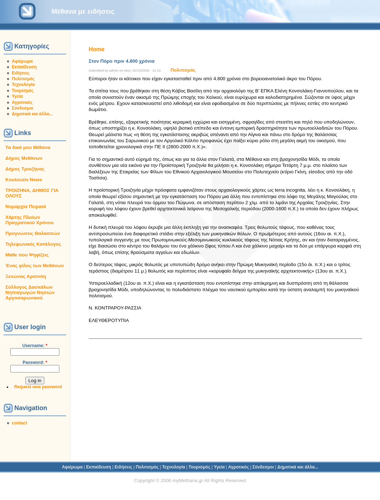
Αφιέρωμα (22, 61)
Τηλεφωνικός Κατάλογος (33, 244)
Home (96, 49)
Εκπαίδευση (24, 66)
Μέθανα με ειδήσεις (82, 11)
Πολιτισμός (23, 78)
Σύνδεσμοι (22, 108)
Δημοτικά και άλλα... (32, 113)
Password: (35, 362)
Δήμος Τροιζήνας (24, 169)
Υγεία (17, 96)
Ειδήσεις (20, 73)
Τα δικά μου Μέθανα (27, 147)
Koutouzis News (23, 179)
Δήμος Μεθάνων (24, 158)
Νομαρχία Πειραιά (25, 206)
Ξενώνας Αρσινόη (25, 276)
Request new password (38, 386)
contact (19, 423)
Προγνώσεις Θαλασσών (32, 233)
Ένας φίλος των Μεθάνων (34, 265)
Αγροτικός (22, 102)
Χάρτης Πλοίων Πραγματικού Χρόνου (29, 220)
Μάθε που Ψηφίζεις (27, 255)
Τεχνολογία (23, 84)
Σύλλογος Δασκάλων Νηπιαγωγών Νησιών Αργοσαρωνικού (30, 292)
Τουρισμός (23, 90)
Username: (34, 345)
